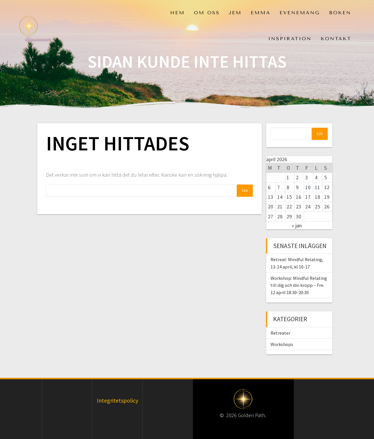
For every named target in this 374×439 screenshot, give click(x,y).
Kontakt (336, 38)
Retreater (280, 333)
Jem (235, 12)
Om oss (207, 12)
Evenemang (300, 12)
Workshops (282, 344)
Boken (340, 12)
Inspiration (290, 38)
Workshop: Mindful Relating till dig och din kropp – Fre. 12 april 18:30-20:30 (299, 285)
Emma (261, 12)
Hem (177, 12)
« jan (297, 225)
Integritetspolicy (117, 400)
